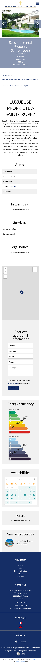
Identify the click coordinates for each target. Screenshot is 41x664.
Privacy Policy (35, 659)
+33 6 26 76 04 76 (20, 603)
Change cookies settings (27, 650)
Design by (20, 653)
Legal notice (35, 647)
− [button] (5, 272)
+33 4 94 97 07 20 (20, 605)
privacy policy (13, 383)
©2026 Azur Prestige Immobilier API (15, 647)
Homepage (6, 75)
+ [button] (5, 268)
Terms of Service (20, 661)
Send (13, 388)
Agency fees (11, 650)
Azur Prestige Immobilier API (21, 590)
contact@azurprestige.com (20, 608)
